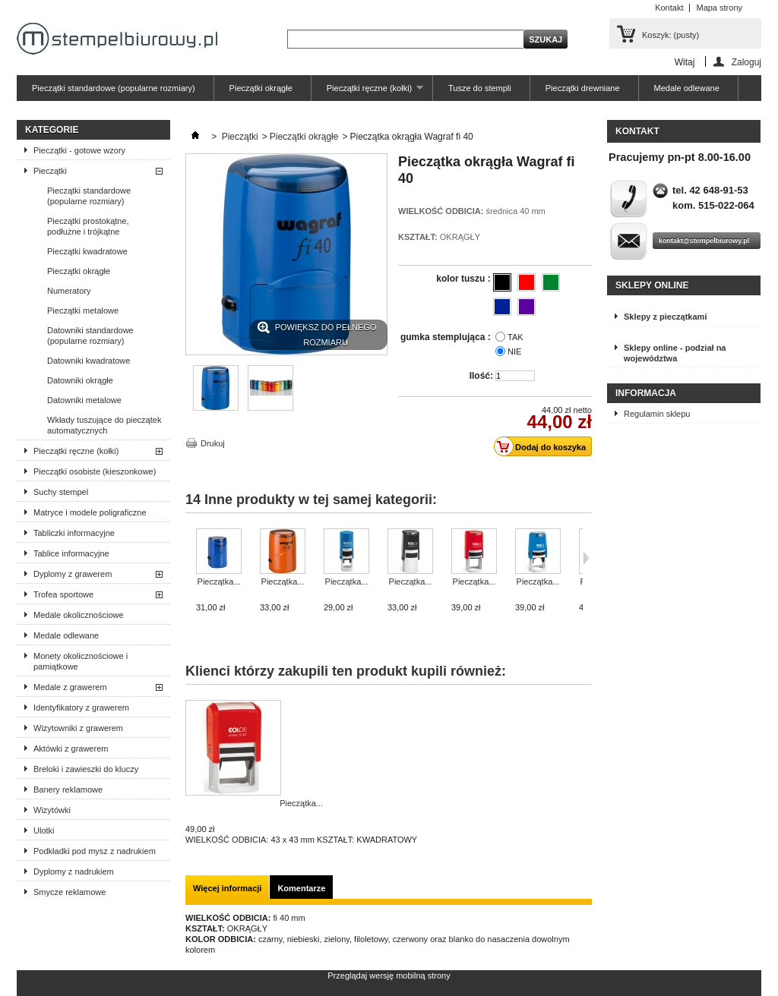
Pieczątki (50, 170)
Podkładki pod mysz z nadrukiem (94, 851)
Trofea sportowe (63, 594)
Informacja (645, 393)
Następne (586, 558)
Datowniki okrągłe (80, 380)
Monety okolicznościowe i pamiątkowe (80, 661)
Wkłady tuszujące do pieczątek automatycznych (104, 425)
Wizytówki (52, 810)
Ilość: (481, 375)
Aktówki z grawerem (70, 748)
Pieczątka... (219, 581)
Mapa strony (719, 7)
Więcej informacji (227, 888)
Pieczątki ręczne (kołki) (367, 92)
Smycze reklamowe (69, 892)
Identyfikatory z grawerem (81, 707)
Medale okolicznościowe (78, 614)
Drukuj (213, 443)
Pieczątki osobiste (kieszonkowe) (94, 471)
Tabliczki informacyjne (74, 532)
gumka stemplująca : (446, 337)
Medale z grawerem (70, 687)
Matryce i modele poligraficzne (90, 512)
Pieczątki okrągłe (261, 88)
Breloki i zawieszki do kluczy (85, 769)
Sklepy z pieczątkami (665, 316)
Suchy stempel (60, 491)
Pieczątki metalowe (83, 310)
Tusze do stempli (479, 88)
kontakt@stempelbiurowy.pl (704, 240)
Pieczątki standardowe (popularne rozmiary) (113, 88)
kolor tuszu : (464, 278)
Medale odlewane (686, 88)
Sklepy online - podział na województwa (675, 353)
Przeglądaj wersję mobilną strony (388, 975)
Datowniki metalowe (84, 400)
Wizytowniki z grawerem (78, 728)
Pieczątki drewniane (583, 88)
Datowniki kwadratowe (88, 360)
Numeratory (68, 290)
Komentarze (301, 888)
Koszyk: (670, 34)
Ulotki (44, 830)
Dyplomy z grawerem (72, 573)
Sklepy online (651, 285)
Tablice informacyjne (71, 553)
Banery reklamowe (68, 789)
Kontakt (669, 7)
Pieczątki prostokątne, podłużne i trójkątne (88, 226)
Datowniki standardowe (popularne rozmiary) (90, 335)
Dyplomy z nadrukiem (73, 871)
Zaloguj (746, 62)
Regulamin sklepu (657, 413)
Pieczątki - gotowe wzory (79, 150)
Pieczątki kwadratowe (87, 251)
